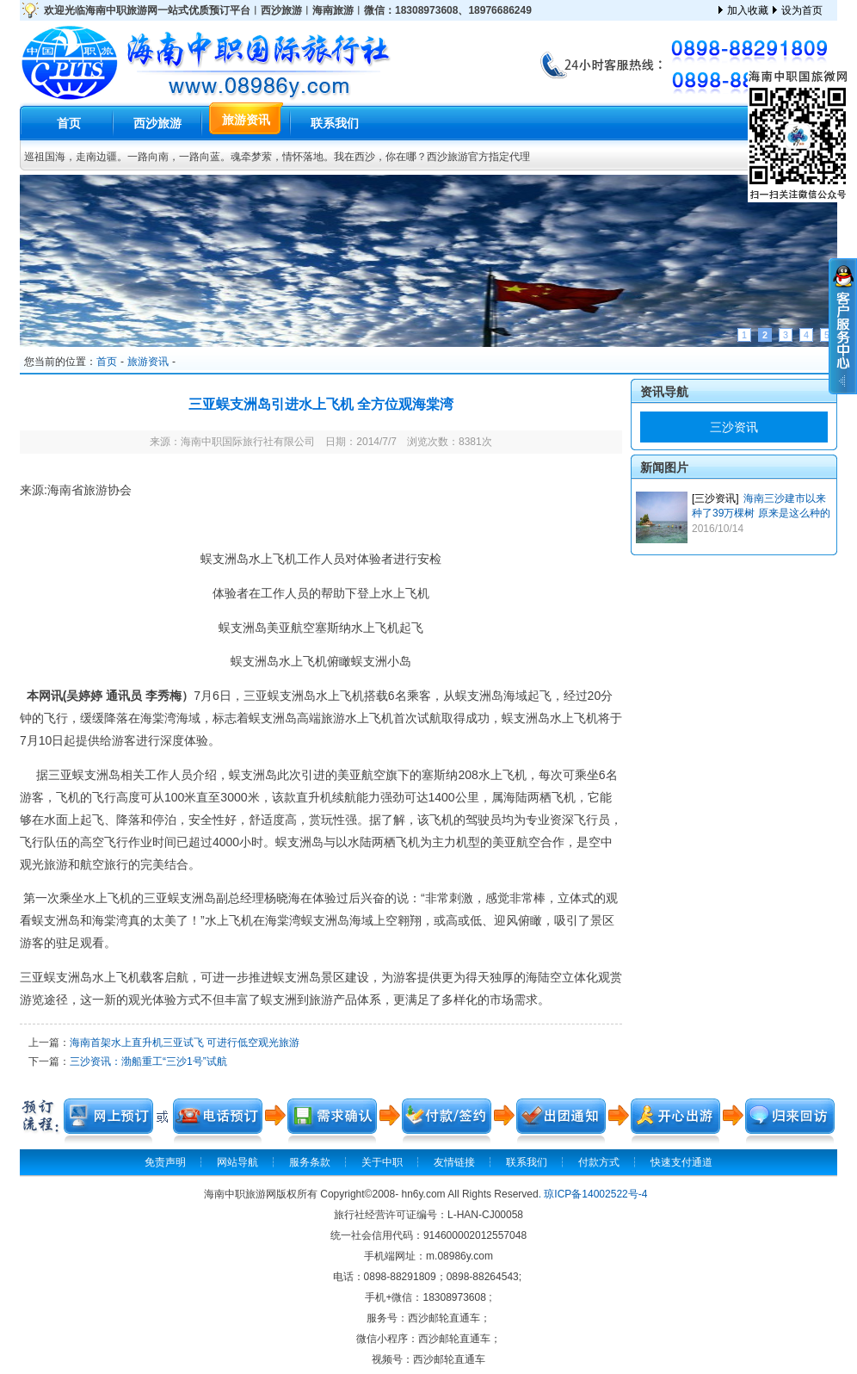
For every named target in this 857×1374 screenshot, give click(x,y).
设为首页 (802, 10)
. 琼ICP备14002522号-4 (593, 1194)
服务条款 (309, 1162)
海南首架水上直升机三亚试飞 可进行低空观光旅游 (184, 1043)
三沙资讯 (734, 427)
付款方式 (599, 1162)
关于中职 (382, 1162)
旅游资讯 (246, 120)
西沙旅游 (157, 123)
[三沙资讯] (715, 498)
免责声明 (165, 1162)
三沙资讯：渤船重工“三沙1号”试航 (148, 1061)
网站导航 (237, 1162)
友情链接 (454, 1162)
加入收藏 (747, 10)
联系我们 (335, 123)
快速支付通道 (681, 1162)
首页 (69, 123)
